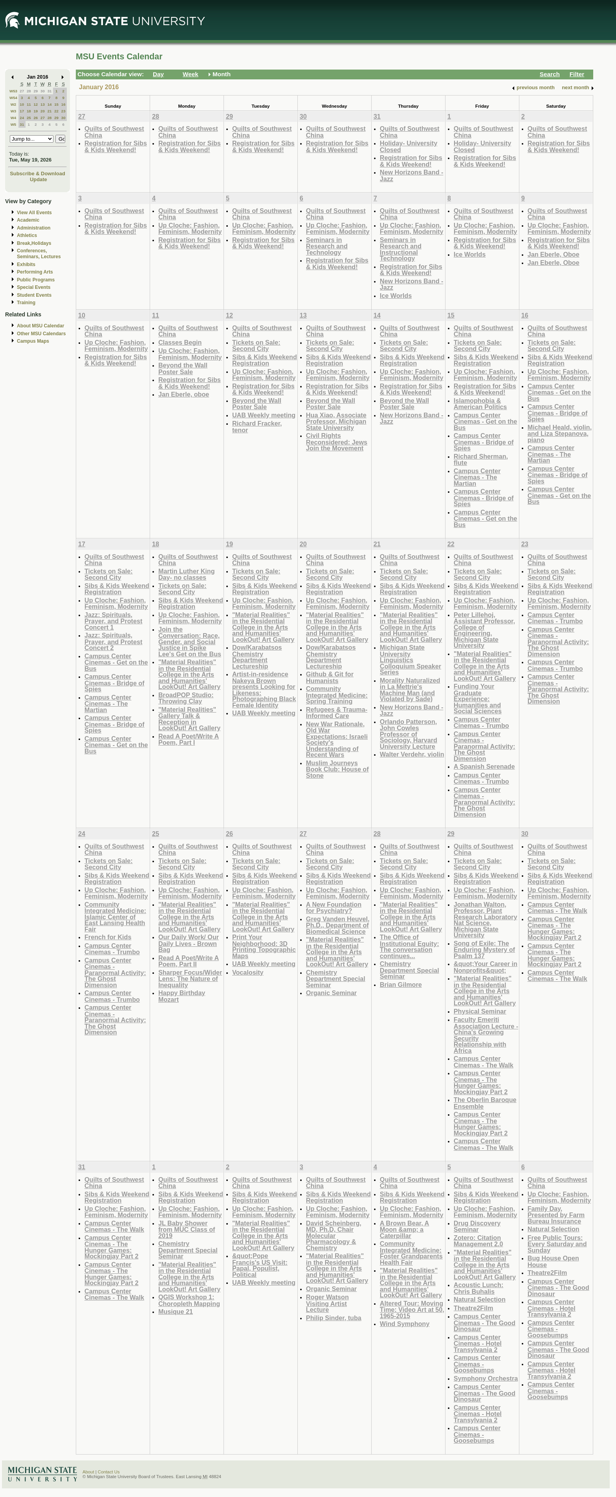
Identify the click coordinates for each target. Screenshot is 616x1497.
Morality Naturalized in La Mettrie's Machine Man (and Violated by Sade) (410, 690)
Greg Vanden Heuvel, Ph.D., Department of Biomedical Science (338, 925)
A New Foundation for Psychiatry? (333, 908)
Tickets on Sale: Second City (256, 346)
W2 (13, 104)
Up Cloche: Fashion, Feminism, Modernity (190, 228)
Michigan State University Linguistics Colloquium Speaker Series (410, 660)
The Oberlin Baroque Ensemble (485, 1103)
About (88, 1471)
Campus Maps (33, 341)
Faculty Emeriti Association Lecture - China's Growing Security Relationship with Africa (486, 1035)
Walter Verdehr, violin (412, 754)
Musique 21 (175, 1311)
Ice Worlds (396, 295)
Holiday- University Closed (408, 146)
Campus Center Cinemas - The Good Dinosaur (484, 1322)
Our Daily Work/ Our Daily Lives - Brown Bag (188, 943)
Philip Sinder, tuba (333, 1317)
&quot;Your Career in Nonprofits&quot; (485, 967)
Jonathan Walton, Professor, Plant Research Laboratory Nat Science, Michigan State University (485, 920)
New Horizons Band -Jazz (412, 175)
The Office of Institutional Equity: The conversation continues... (409, 946)
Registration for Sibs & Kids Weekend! (115, 146)
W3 (13, 111)
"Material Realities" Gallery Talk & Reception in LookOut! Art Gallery (189, 719)
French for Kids (107, 936)
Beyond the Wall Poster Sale (182, 368)
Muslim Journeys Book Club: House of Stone (337, 769)
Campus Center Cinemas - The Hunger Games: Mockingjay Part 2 (481, 1082)
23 (63, 111)
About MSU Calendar (40, 326)
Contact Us (109, 1471)
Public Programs (36, 280)
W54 (13, 98)
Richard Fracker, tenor (257, 426)
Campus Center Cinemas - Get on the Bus (485, 421)
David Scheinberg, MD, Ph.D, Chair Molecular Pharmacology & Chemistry (333, 1235)
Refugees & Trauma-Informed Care (336, 713)
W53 (13, 91)
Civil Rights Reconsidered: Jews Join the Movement (336, 442)
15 (56, 104)
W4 (13, 118)
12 (35, 104)
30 (42, 91)
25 (29, 118)
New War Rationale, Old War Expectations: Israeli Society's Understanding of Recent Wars (337, 739)
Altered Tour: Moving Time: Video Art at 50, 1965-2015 (412, 1309)
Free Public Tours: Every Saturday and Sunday (557, 1244)
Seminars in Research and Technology (327, 246)
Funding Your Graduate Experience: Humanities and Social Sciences (478, 699)
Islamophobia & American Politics (480, 404)
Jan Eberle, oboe (183, 394)
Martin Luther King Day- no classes (186, 574)
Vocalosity (248, 972)
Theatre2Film (473, 1307)
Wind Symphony (404, 1323)
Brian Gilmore (401, 984)
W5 (13, 124)
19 (35, 111)
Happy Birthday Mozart (181, 996)
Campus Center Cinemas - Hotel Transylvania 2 (478, 1343)
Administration (33, 228)
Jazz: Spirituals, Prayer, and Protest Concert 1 (113, 621)
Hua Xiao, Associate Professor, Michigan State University (336, 421)
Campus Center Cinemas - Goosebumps (477, 1364)
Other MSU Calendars (41, 333)
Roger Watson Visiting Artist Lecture (327, 1303)
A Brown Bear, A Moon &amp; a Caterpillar (404, 1229)
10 (22, 104)
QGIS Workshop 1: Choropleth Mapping (189, 1300)
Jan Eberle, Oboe (553, 254)
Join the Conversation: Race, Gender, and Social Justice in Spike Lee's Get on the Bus (189, 642)
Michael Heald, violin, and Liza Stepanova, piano (560, 433)
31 (50, 91)
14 (50, 104)
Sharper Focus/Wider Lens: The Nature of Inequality (190, 978)
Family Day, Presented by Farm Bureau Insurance (556, 1215)
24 (22, 118)
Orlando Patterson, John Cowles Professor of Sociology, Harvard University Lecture (408, 734)
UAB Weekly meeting (263, 415)
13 (42, 104)
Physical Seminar (480, 1011)
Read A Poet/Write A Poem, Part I (188, 739)
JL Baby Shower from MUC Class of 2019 (186, 1229)
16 (63, 104)
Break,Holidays (34, 243)
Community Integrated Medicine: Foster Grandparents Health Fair (411, 1253)
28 (29, 91)
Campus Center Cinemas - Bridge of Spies (484, 442)
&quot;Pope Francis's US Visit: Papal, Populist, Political (260, 1265)
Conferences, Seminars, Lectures (39, 253)
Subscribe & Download (37, 173)
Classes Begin (180, 342)
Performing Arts (35, 272)
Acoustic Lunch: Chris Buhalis (479, 1288)
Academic (28, 220)
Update (38, 179)
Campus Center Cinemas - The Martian (477, 477)
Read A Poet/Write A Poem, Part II (188, 961)
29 (35, 91)
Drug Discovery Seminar (477, 1226)
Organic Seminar (331, 992)
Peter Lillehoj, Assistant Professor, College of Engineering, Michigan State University (484, 630)
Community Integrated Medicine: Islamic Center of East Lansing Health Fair (115, 917)
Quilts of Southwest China (114, 132)
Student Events (34, 295)
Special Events (33, 287)
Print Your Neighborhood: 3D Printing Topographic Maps (264, 946)
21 (50, 111)
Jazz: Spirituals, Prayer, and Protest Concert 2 (113, 641)
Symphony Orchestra (486, 1378)
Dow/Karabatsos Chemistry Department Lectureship (257, 657)
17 (22, 111)
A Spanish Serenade (484, 766)
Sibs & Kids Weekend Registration (264, 360)
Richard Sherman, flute (481, 460)
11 (29, 104)
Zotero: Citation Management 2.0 (478, 1241)
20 (42, 111)
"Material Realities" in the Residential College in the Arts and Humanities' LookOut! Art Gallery (189, 674)
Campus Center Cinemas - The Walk (483, 1062)
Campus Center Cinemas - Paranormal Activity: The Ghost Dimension (484, 746)
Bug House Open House (553, 1261)
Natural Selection (480, 1299)
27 (22, 91)
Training (26, 302)
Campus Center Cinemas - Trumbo (481, 722)
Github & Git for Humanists (330, 677)
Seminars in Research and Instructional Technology (401, 249)
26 (35, 118)
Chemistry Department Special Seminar (335, 978)
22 (56, 111)
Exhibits (26, 264)
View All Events (34, 212)
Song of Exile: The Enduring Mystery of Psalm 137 (484, 949)
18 (29, 111)
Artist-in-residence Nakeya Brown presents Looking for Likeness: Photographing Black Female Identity (264, 689)
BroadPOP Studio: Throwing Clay (186, 698)
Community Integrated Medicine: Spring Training (337, 695)
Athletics (27, 235)
